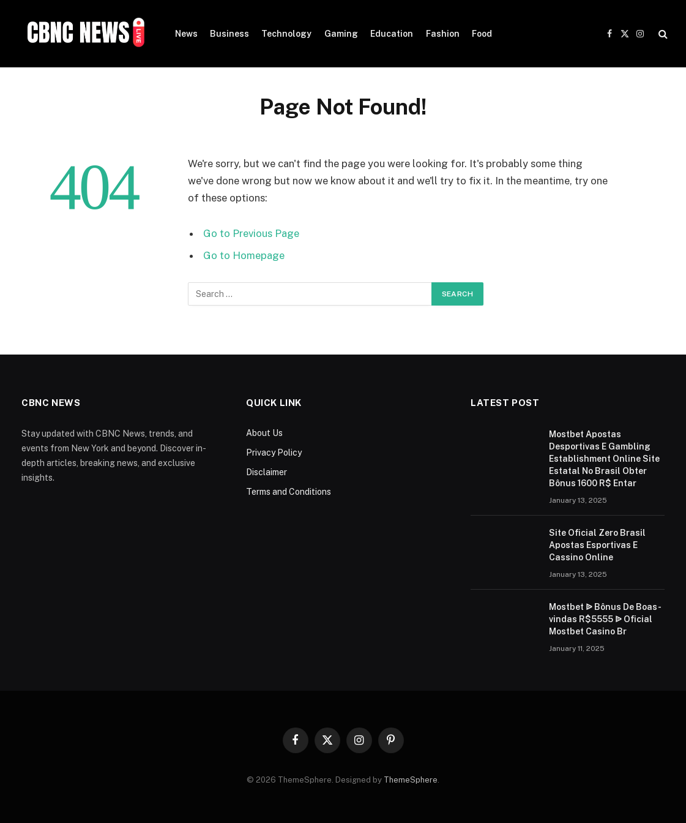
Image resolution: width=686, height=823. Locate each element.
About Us (264, 433)
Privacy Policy (274, 452)
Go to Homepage (244, 255)
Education (391, 34)
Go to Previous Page (251, 233)
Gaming (341, 34)
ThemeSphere (411, 779)
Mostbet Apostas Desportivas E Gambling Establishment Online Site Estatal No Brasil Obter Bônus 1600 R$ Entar (604, 458)
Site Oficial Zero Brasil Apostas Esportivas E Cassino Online (597, 545)
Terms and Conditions (288, 492)
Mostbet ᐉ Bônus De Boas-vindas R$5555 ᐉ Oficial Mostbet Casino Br (605, 619)
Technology (286, 34)
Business (229, 34)
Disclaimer (266, 472)
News (186, 34)
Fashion (443, 34)
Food (482, 34)
